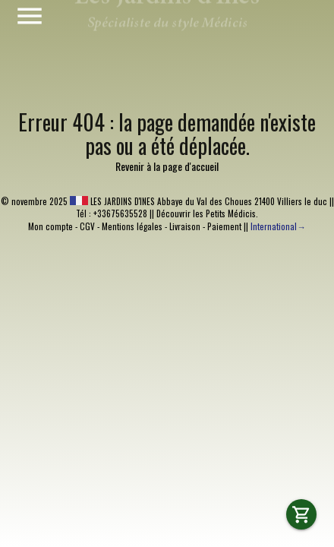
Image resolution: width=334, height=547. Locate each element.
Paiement (224, 226)
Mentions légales (132, 226)
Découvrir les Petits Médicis (206, 213)
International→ (277, 226)
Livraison (184, 226)
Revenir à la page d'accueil (167, 166)
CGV (87, 226)
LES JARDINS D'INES (112, 201)
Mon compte (50, 226)
